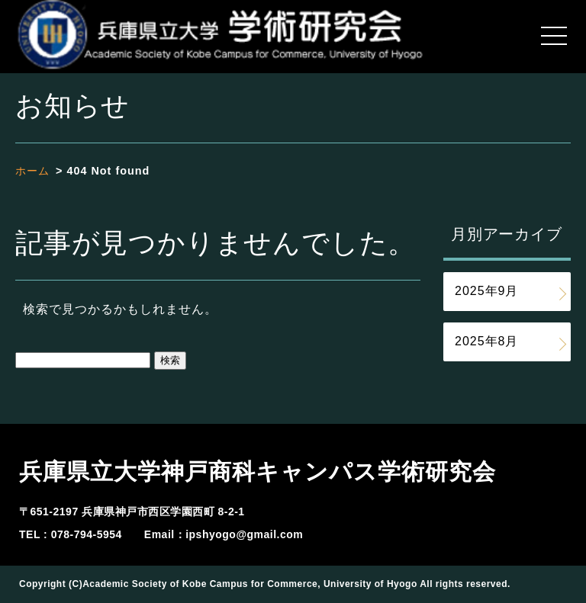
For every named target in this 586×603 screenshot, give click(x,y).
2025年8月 (487, 341)
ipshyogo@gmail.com (244, 534)
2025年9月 (487, 290)
